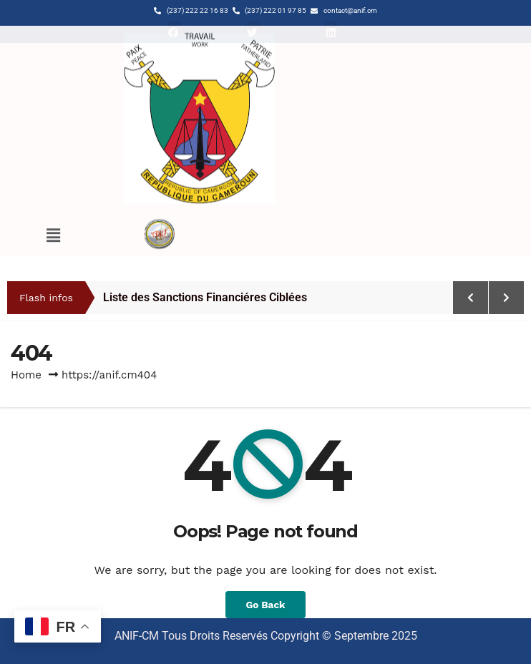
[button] (53, 221)
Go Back (265, 604)
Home (26, 374)
